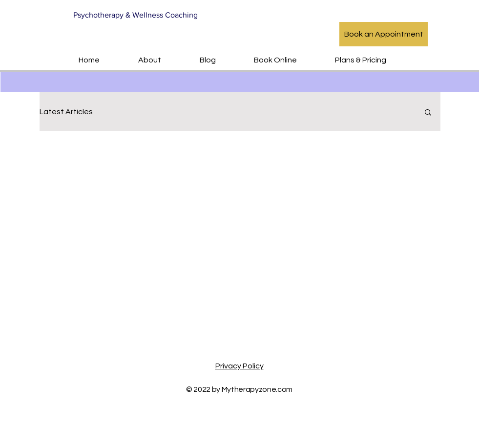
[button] (428, 113)
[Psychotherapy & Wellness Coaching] (137, 15)
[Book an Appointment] (383, 34)
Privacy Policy (239, 366)
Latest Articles (66, 112)
